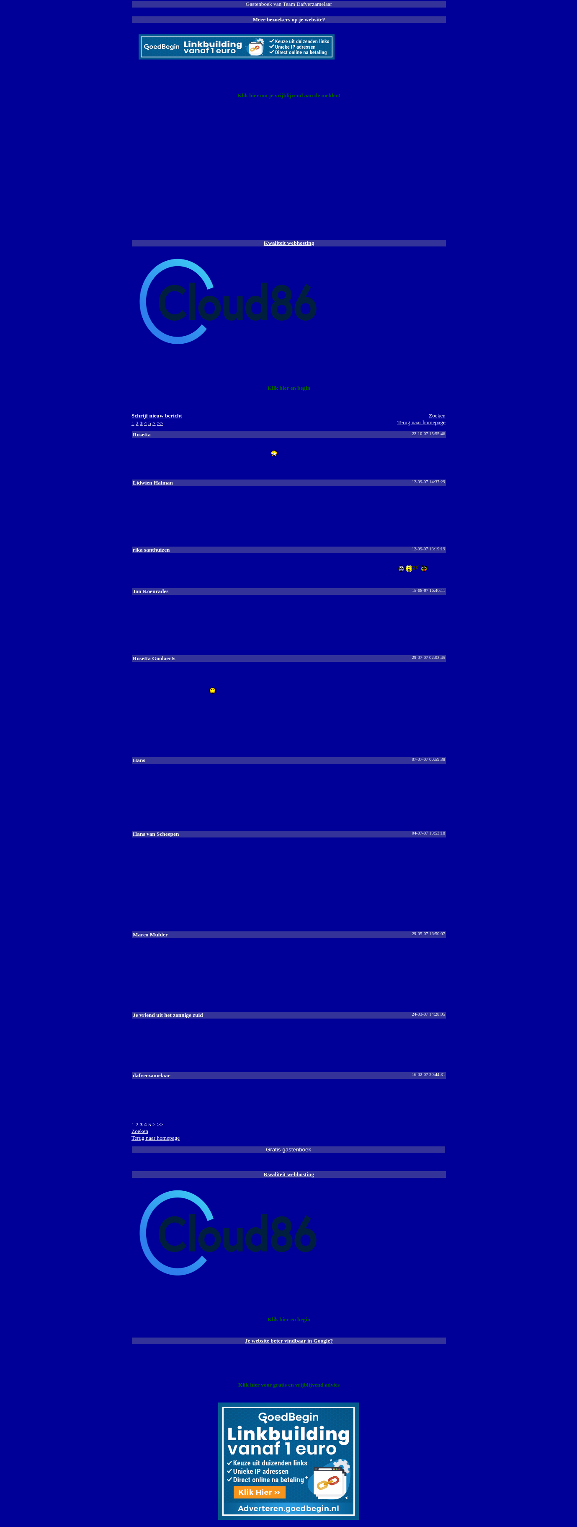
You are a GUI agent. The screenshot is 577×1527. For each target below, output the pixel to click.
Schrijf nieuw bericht (156, 415)
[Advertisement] (288, 172)
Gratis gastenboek (288, 1149)
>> (160, 423)
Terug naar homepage (421, 422)
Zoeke (437, 415)
